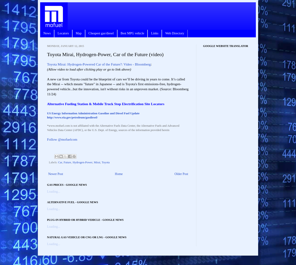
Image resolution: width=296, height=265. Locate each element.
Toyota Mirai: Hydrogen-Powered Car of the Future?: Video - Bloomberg (99, 64)
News (47, 33)
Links (154, 33)
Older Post (181, 174)
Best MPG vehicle (132, 33)
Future (67, 162)
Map (79, 33)
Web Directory (174, 33)
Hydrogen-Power (82, 162)
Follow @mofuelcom (62, 139)
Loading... (53, 191)
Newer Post (55, 174)
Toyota (106, 162)
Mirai (97, 162)
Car (60, 162)
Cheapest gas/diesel (101, 33)
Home (119, 174)
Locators (63, 33)
